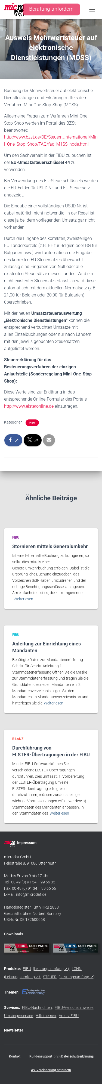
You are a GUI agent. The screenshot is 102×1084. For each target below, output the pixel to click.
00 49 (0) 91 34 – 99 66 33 (33, 882)
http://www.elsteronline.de (29, 406)
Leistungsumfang (49, 969)
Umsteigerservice (18, 1016)
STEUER (50, 977)
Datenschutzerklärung (77, 1056)
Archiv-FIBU (69, 1016)
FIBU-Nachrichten (37, 1007)
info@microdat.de (31, 894)
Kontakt (14, 1056)
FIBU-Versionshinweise (74, 1007)
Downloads (13, 934)
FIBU (32, 422)
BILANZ (17, 739)
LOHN (77, 969)
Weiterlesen (23, 599)
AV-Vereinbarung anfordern (51, 1070)
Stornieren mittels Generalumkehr (50, 546)
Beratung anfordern (51, 9)
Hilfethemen (46, 1016)
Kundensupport (40, 1056)
